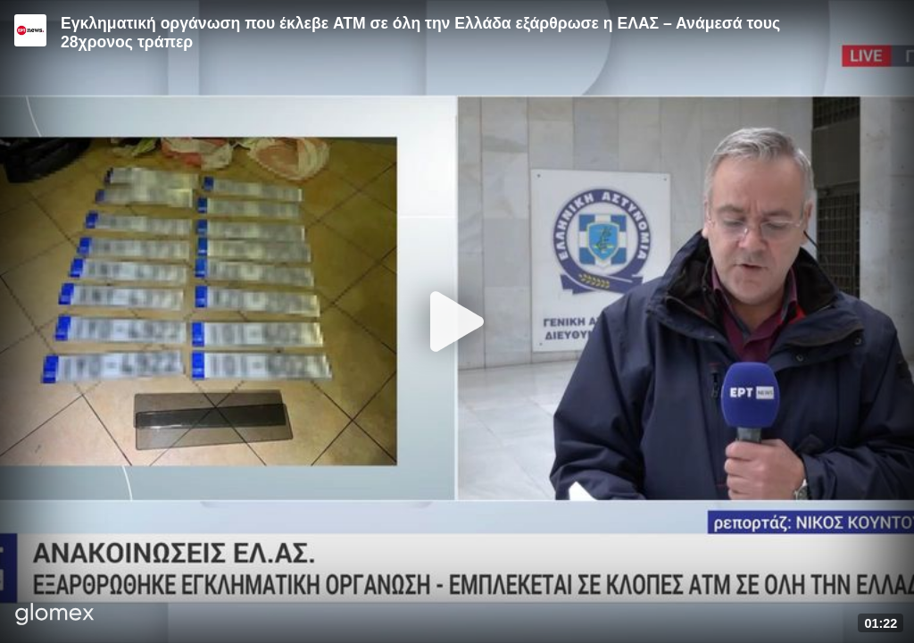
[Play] (457, 321)
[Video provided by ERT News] (30, 30)
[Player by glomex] (55, 615)
